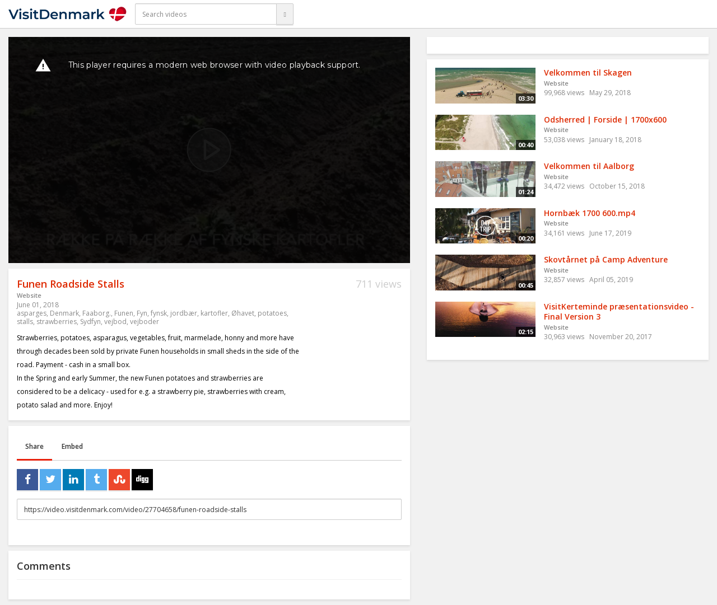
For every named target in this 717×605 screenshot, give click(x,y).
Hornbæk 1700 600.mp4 (589, 213)
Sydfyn (90, 321)
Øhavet (242, 313)
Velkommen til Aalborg (589, 166)
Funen (123, 313)
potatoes (272, 313)
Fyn (142, 313)
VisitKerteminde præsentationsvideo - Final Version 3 (619, 311)
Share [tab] (34, 446)
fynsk (159, 313)
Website (29, 295)
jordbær (183, 313)
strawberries (56, 321)
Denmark (64, 313)
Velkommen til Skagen (588, 72)
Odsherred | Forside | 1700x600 (605, 119)
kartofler (214, 313)
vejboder (144, 321)
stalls (25, 321)
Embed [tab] (72, 446)
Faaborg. (96, 313)
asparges (31, 313)
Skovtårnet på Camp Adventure (606, 259)
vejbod (115, 321)
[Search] (284, 14)
